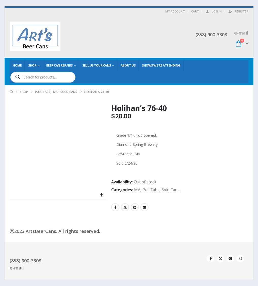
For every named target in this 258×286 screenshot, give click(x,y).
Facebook (115, 207)
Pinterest (135, 207)
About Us (128, 65)
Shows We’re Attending (161, 65)
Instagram (240, 258)
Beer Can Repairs (59, 65)
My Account (175, 11)
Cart (195, 11)
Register (238, 11)
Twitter (125, 207)
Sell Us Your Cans (96, 65)
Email (144, 207)
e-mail (241, 33)
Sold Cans (171, 190)
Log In (213, 11)
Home (17, 65)
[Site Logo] (35, 36)
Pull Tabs (150, 190)
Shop (32, 65)
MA (137, 190)
